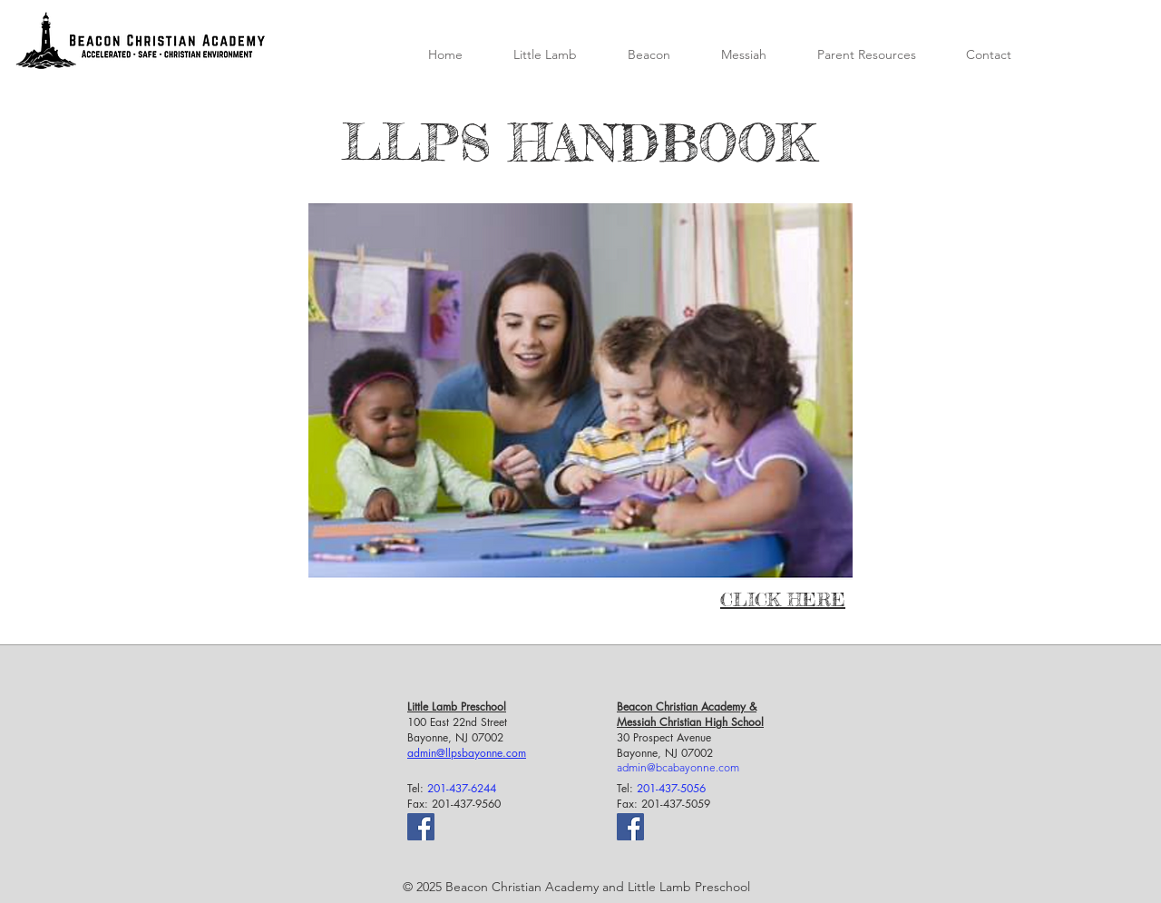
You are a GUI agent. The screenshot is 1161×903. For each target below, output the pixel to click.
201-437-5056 (671, 788)
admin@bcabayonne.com (678, 767)
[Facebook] (420, 826)
